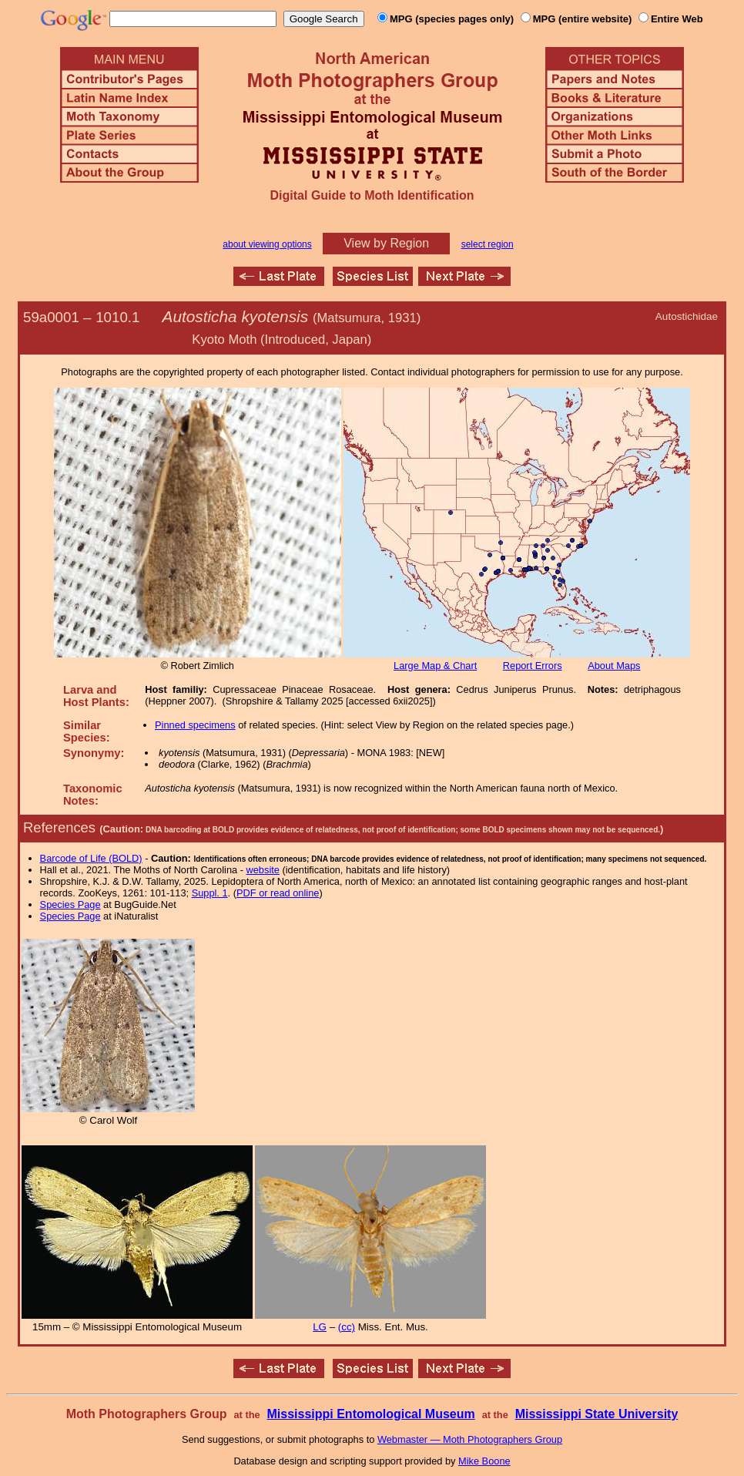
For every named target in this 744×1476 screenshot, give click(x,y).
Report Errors (532, 665)
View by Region (386, 243)
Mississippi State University (597, 1414)
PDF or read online (277, 893)
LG (320, 1327)
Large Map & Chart (435, 665)
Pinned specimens (195, 725)
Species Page (70, 904)
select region (487, 244)
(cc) (346, 1327)
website (263, 870)
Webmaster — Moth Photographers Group (469, 1439)
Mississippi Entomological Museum (370, 1414)
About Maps (614, 665)
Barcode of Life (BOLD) (91, 858)
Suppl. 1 (210, 893)
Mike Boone (484, 1461)
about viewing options (267, 244)
